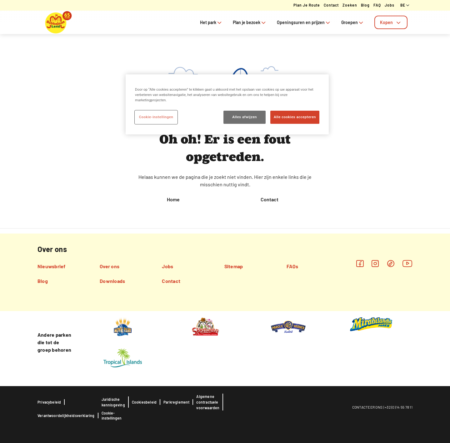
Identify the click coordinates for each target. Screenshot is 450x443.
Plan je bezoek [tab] (250, 22)
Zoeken (349, 5)
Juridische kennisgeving (113, 402)
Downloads (112, 281)
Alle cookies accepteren (295, 117)
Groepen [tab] (352, 22)
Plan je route (306, 5)
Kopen (391, 22)
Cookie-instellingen (112, 415)
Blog (365, 5)
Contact (331, 5)
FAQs (292, 266)
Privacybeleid (49, 402)
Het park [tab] (211, 22)
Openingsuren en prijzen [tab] (304, 22)
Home (173, 199)
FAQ (377, 5)
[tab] (390, 22)
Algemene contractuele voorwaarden (207, 402)
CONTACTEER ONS (367, 407)
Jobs (389, 5)
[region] (227, 104)
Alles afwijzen (244, 117)
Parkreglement (176, 402)
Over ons (109, 266)
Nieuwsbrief (52, 266)
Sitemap (233, 266)
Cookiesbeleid (144, 402)
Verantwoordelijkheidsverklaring (66, 415)
